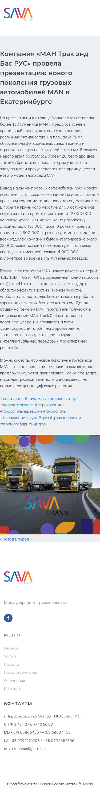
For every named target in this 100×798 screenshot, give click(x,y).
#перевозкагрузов (17, 404)
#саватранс (11, 398)
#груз (43, 417)
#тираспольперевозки (21, 411)
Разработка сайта (22, 783)
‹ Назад (7, 539)
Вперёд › (23, 539)
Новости (11, 664)
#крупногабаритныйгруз (23, 424)
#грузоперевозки (65, 417)
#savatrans (35, 398)
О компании (14, 680)
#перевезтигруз (62, 398)
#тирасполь (54, 411)
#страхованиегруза (18, 417)
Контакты (12, 688)
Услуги (10, 655)
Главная (11, 648)
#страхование (48, 404)
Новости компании (20, 672)
